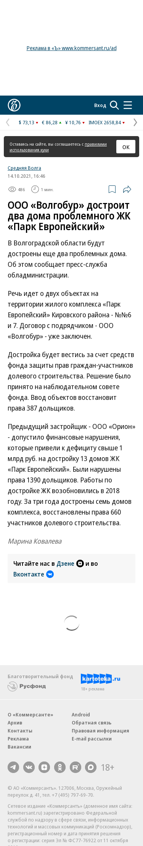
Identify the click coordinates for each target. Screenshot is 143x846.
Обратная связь (91, 722)
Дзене (70, 563)
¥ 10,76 (73, 122)
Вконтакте (33, 574)
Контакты (20, 730)
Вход (100, 105)
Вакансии (19, 746)
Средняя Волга (24, 167)
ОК (126, 147)
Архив (15, 722)
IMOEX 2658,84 (104, 122)
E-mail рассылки (92, 738)
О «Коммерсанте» (30, 714)
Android (81, 714)
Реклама (18, 738)
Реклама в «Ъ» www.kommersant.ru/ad (72, 48)
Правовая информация (100, 730)
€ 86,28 (50, 122)
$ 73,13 (26, 122)
